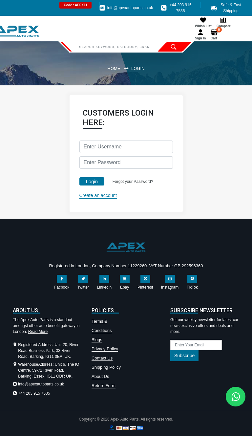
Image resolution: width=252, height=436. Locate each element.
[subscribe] (196, 345)
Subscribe (184, 355)
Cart (215, 34)
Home (114, 68)
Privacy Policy (105, 348)
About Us (100, 376)
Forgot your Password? (133, 181)
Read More (38, 331)
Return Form (104, 385)
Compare (224, 22)
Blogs (97, 339)
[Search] (114, 47)
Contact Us (102, 358)
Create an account (98, 195)
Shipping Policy (106, 367)
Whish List (203, 22)
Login (92, 181)
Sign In (200, 34)
